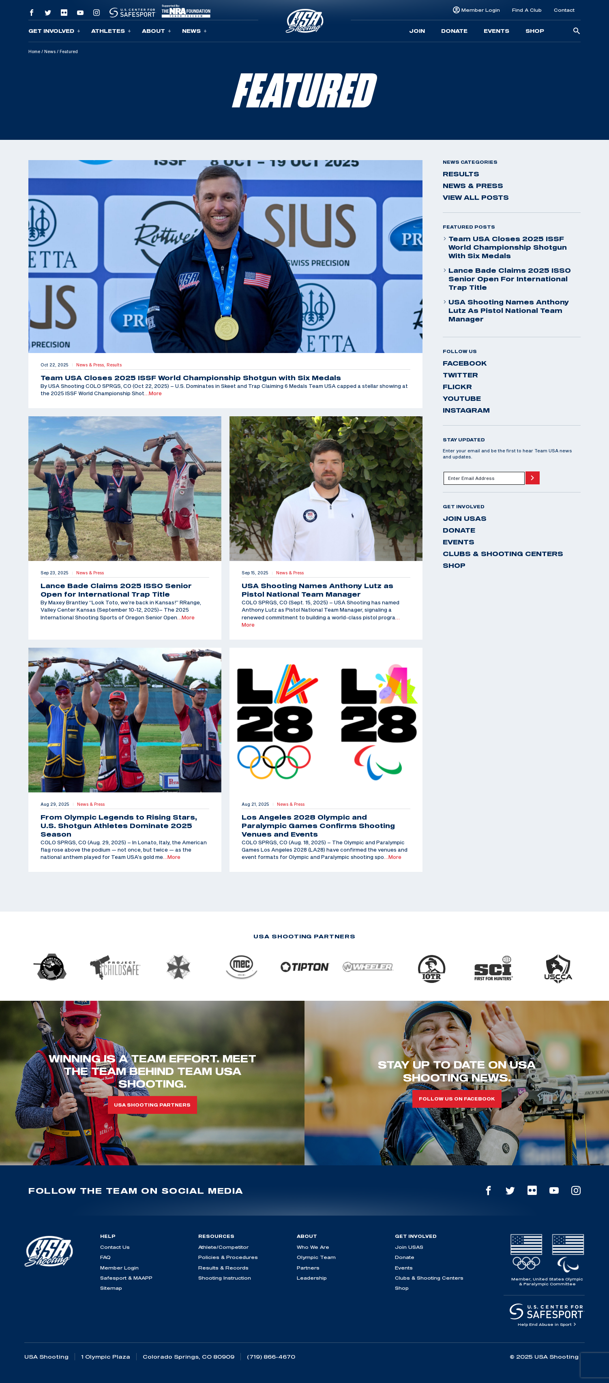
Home (34, 51)
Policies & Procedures (228, 1257)
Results (461, 174)
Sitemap (111, 1288)
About (156, 31)
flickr (457, 386)
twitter (460, 375)
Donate (454, 31)
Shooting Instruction (224, 1277)
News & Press (473, 185)
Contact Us (115, 1247)
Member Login (480, 10)
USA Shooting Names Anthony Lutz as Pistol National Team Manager (506, 310)
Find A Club (527, 10)
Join (417, 31)
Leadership (312, 1277)
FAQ (105, 1257)
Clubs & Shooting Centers (503, 553)
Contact (564, 10)
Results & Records (223, 1267)
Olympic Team (316, 1257)
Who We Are (313, 1247)
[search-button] (577, 31)
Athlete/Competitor (223, 1247)
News (194, 31)
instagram (466, 410)
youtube (462, 398)
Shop (534, 31)
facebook (465, 363)
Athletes (111, 31)
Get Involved (54, 31)
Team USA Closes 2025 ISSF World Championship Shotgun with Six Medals (505, 247)
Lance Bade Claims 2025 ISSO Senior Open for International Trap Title (507, 279)
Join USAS (465, 518)
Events (496, 31)
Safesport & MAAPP (126, 1277)
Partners (308, 1267)
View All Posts (476, 197)
